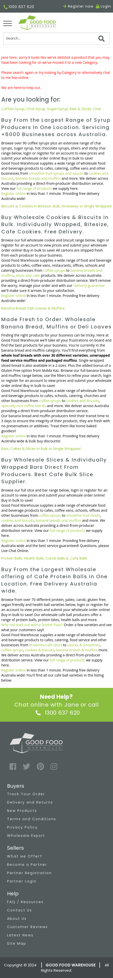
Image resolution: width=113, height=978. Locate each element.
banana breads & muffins (76, 650)
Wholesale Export (26, 835)
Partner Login (21, 881)
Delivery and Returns (30, 802)
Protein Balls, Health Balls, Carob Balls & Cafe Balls (44, 558)
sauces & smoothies (83, 645)
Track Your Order (26, 794)
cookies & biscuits (39, 650)
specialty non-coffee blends (23, 405)
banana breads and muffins (38, 178)
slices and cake (28, 275)
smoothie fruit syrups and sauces (56, 173)
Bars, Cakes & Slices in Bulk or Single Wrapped (41, 448)
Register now (78, 6)
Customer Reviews (27, 926)
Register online (13, 193)
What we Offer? (24, 856)
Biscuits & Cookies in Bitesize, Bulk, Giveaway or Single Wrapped (56, 206)
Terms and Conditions (31, 818)
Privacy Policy (22, 827)
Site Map (16, 943)
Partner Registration (29, 872)
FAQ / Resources (25, 901)
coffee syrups (54, 270)
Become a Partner (27, 864)
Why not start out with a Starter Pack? (32, 624)
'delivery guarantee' (89, 285)
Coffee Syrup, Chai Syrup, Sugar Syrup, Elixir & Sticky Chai (51, 108)
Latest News (20, 935)
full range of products (34, 188)
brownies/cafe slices (45, 645)
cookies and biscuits (82, 400)
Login (106, 6)
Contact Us (19, 910)
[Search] (56, 39)
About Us (17, 918)
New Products (22, 810)
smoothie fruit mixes (83, 515)
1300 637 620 (19, 7)
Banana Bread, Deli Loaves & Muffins (33, 308)
